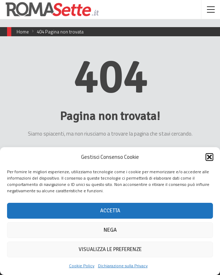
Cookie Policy (81, 265)
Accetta (110, 210)
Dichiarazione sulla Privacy (123, 265)
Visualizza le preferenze (110, 249)
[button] (209, 157)
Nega (110, 230)
